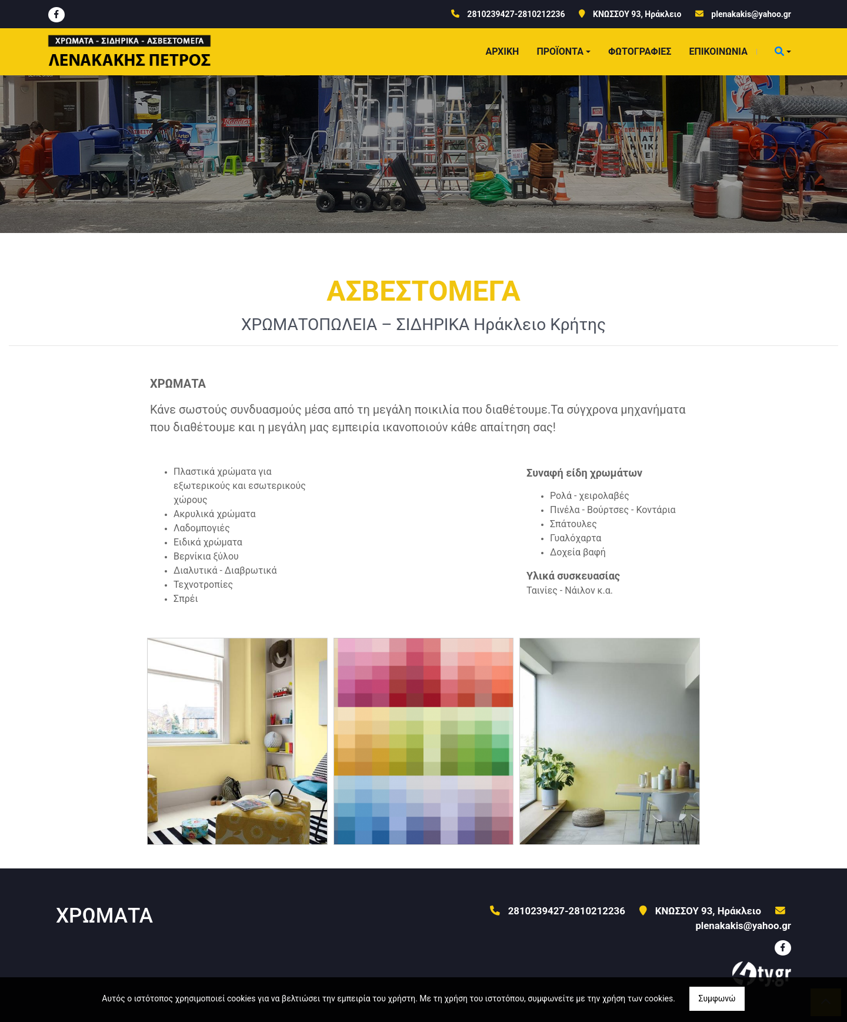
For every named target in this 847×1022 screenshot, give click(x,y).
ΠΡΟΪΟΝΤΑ (559, 51)
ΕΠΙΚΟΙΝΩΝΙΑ (718, 51)
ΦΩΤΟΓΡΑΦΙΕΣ (639, 51)
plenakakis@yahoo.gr (751, 14)
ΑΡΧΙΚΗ (502, 51)
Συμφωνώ (716, 998)
